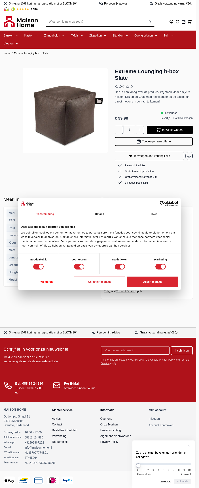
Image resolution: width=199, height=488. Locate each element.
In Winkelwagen (170, 130)
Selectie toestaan (99, 281)
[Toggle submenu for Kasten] (31, 36)
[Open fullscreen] (65, 110)
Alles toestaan (152, 281)
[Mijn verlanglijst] (177, 22)
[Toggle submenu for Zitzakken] (98, 36)
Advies (56, 418)
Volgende (182, 481)
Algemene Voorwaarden (115, 436)
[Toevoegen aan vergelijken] (189, 156)
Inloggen (154, 418)
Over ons (106, 418)
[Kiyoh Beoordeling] (24, 9)
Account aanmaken (161, 425)
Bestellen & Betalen (64, 430)
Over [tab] (154, 213)
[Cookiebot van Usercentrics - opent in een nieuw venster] (162, 203)
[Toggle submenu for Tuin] (169, 36)
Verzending (59, 436)
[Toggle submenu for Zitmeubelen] (54, 36)
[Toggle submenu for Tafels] (77, 36)
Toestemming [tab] (45, 213)
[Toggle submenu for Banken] (11, 36)
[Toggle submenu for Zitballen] (120, 36)
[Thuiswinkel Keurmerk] (6, 9)
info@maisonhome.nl (38, 447)
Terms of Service (125, 291)
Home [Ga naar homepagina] (7, 53)
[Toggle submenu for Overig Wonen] (146, 36)
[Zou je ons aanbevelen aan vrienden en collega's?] (163, 464)
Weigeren (46, 281)
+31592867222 (34, 442)
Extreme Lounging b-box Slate (31, 53)
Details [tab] (99, 213)
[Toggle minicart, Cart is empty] (190, 22)
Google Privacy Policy (162, 359)
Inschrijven (182, 350)
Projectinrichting (110, 430)
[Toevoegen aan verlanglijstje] (149, 156)
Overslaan (165, 481)
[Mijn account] (171, 22)
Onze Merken (109, 424)
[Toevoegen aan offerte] (154, 141)
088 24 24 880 (34, 437)
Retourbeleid (60, 441)
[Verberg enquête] (189, 445)
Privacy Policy (109, 441)
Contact (57, 424)
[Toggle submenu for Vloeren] (11, 44)
